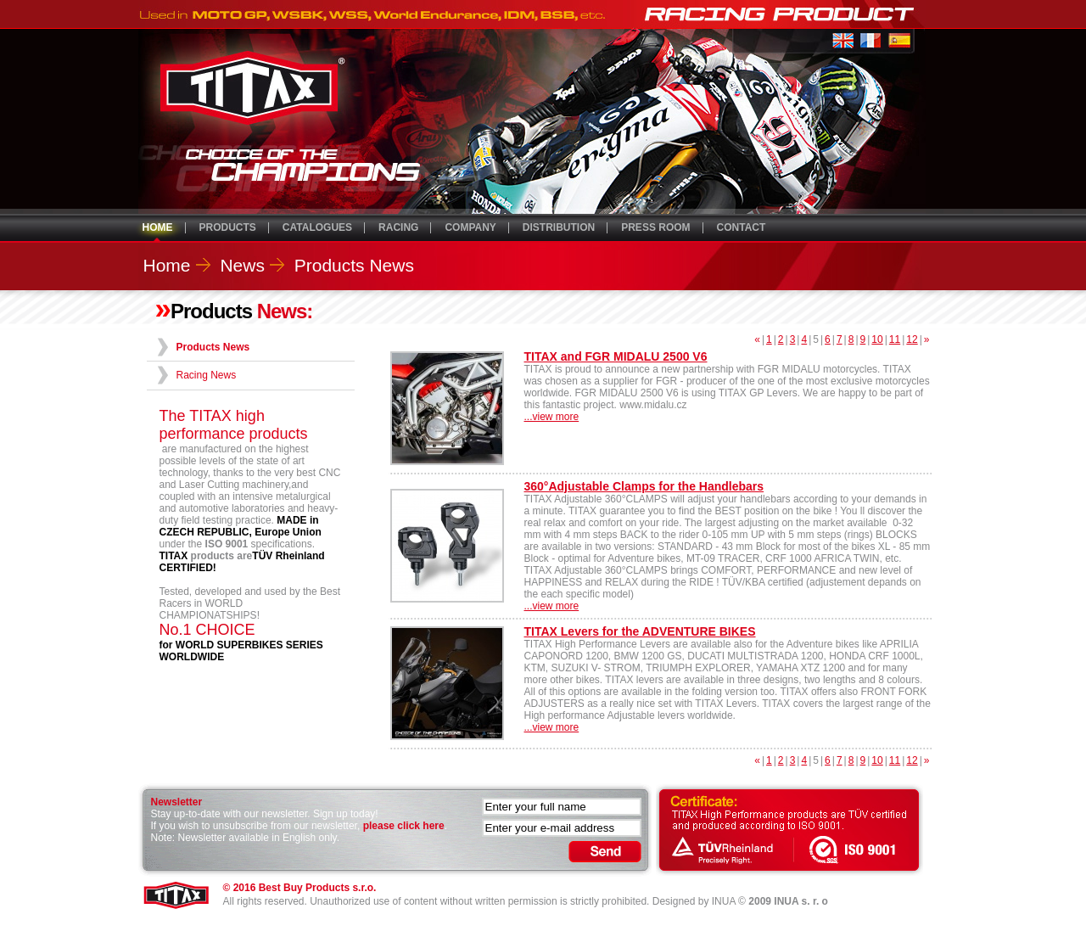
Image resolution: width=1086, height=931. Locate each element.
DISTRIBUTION (559, 227)
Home (167, 265)
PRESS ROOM (655, 227)
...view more (551, 417)
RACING (398, 227)
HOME (158, 227)
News (242, 265)
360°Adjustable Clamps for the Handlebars (644, 486)
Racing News (206, 375)
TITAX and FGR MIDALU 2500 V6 (616, 356)
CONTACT (741, 227)
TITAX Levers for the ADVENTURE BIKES (640, 631)
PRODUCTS (227, 227)
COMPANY (470, 227)
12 (911, 339)
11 (894, 339)
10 (876, 339)
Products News (354, 265)
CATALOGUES (317, 227)
